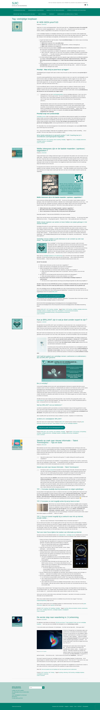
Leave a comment (41, 143)
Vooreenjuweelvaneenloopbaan (71, 311)
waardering (45, 674)
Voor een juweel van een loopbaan (50, 669)
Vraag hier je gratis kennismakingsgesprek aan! (51, 296)
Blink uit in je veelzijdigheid (55, 10)
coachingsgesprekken (58, 94)
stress (74, 140)
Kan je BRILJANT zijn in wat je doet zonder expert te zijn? (62, 320)
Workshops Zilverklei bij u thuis (67, 14)
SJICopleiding (83, 432)
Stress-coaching (57, 140)
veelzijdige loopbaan (41, 141)
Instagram (67, 706)
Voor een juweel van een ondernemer (68, 669)
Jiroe (41, 651)
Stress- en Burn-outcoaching (76, 10)
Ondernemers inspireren (36, 10)
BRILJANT (43, 140)
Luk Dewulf (51, 470)
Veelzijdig (63, 140)
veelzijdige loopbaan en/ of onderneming (53, 256)
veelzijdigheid (49, 141)
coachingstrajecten (51, 136)
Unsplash (44, 651)
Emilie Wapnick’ (40, 400)
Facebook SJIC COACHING (58, 706)
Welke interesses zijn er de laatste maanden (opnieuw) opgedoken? (61, 149)
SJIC (15, 3)
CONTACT (51, 14)
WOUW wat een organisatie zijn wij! (24, 14)
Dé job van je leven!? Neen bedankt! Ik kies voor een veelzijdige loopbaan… (61, 623)
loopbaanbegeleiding (41, 600)
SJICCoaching (69, 309)
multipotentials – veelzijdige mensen (67, 535)
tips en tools (39, 610)
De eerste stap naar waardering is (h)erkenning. (58, 617)
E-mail (75, 706)
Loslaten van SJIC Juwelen (18, 690)
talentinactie (84, 608)
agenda (53, 605)
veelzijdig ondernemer (81, 140)
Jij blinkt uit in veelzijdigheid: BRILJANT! (49, 419)
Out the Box (18, 706)
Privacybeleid (85, 706)
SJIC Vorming (42, 14)
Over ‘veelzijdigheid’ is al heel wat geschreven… (19, 695)
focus (71, 140)
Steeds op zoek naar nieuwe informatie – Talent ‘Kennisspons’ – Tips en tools (57, 441)
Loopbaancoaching (19, 10)
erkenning (65, 672)
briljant (63, 309)
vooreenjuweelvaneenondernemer (62, 312)
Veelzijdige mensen (41, 117)
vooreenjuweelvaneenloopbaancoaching (45, 312)
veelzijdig (75, 309)
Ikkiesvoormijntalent (73, 608)
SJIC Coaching (49, 140)
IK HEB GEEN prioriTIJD (47, 22)
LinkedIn (71, 706)
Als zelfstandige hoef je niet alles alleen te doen (20, 692)
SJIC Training (51, 672)
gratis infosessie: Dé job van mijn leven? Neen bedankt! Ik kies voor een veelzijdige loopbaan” (60, 422)
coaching (66, 608)
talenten (80, 608)
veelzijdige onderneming (51, 311)
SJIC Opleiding (57, 432)
